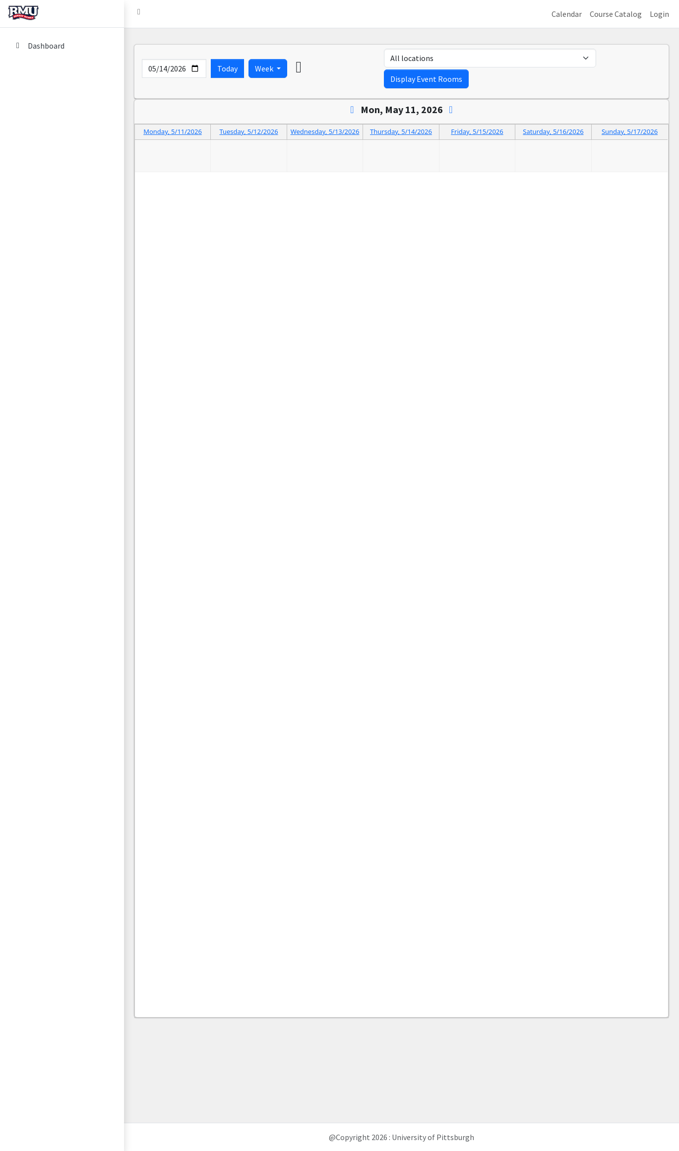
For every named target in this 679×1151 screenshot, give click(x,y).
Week (265, 68)
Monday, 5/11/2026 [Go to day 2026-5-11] (172, 132)
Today (227, 68)
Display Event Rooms (426, 79)
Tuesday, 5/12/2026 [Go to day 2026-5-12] (248, 132)
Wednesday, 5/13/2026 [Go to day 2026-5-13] (325, 132)
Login (659, 14)
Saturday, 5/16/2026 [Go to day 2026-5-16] (553, 132)
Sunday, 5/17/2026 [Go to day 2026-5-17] (630, 131)
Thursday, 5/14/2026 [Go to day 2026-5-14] (401, 132)
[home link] (62, 13)
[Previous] (352, 109)
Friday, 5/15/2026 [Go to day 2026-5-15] (477, 132)
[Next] (451, 109)
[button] (139, 14)
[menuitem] (62, 46)
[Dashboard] (62, 46)
